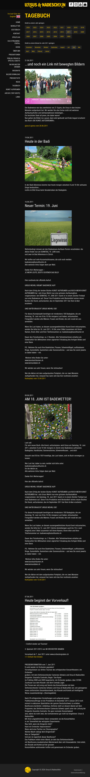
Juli (69, 47)
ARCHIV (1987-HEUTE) (12, 93)
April (27, 51)
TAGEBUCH (16, 86)
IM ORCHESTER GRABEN (14, 65)
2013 (55, 32)
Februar (40, 51)
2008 (28, 36)
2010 (75, 32)
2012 (62, 32)
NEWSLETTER (15, 26)
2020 (68, 27)
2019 (75, 27)
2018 (82, 27)
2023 (48, 27)
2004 (55, 36)
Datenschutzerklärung (78, 773)
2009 (82, 32)
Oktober (46, 47)
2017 (28, 32)
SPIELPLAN (16, 37)
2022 (55, 27)
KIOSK (18, 47)
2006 (41, 36)
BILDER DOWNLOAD (13, 74)
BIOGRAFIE (16, 71)
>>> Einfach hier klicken (34, 657)
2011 (68, 32)
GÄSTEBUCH (15, 30)
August (62, 47)
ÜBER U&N (16, 51)
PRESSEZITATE (15, 78)
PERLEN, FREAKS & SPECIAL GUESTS (13, 59)
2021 (62, 27)
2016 (34, 32)
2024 (41, 27)
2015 (41, 32)
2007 (34, 36)
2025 (34, 27)
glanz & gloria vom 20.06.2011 (36, 126)
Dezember (29, 47)
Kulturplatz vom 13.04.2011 (35, 378)
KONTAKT (16, 33)
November (38, 47)
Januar (47, 51)
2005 (48, 36)
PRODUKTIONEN (14, 55)
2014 (48, 32)
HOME (18, 22)
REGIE (18, 82)
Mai (79, 47)
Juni (74, 47)
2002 (68, 36)
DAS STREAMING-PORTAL (14, 42)
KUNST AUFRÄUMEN (13, 89)
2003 (62, 36)
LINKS (18, 97)
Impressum (77, 770)
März (33, 51)
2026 (28, 27)
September (54, 47)
